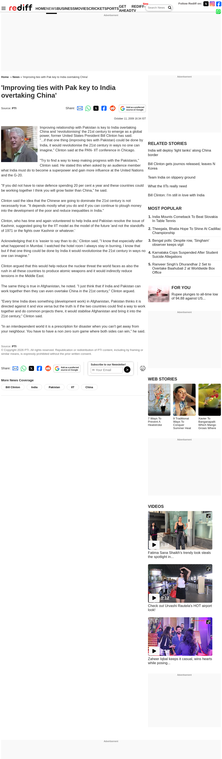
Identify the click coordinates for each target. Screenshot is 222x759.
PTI (14, 108)
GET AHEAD (125, 8)
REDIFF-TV (138, 8)
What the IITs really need (167, 186)
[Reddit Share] (112, 108)
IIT (72, 387)
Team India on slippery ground (171, 177)
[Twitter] (206, 3)
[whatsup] (219, 11)
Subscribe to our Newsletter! (108, 364)
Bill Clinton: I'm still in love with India (176, 195)
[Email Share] (79, 108)
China (89, 387)
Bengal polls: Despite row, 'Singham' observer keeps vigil (180, 242)
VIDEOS (156, 506)
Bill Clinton (13, 387)
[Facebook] (219, 3)
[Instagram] (212, 3)
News (16, 77)
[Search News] (168, 7)
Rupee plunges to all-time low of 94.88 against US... (195, 296)
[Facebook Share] (104, 108)
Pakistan (54, 387)
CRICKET (96, 8)
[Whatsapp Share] (87, 108)
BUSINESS (66, 8)
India (34, 387)
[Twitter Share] (95, 108)
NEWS (51, 8)
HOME (41, 8)
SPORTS (111, 8)
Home (5, 77)
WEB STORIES (162, 379)
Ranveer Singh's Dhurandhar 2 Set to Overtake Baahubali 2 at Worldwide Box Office (183, 268)
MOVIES (82, 8)
